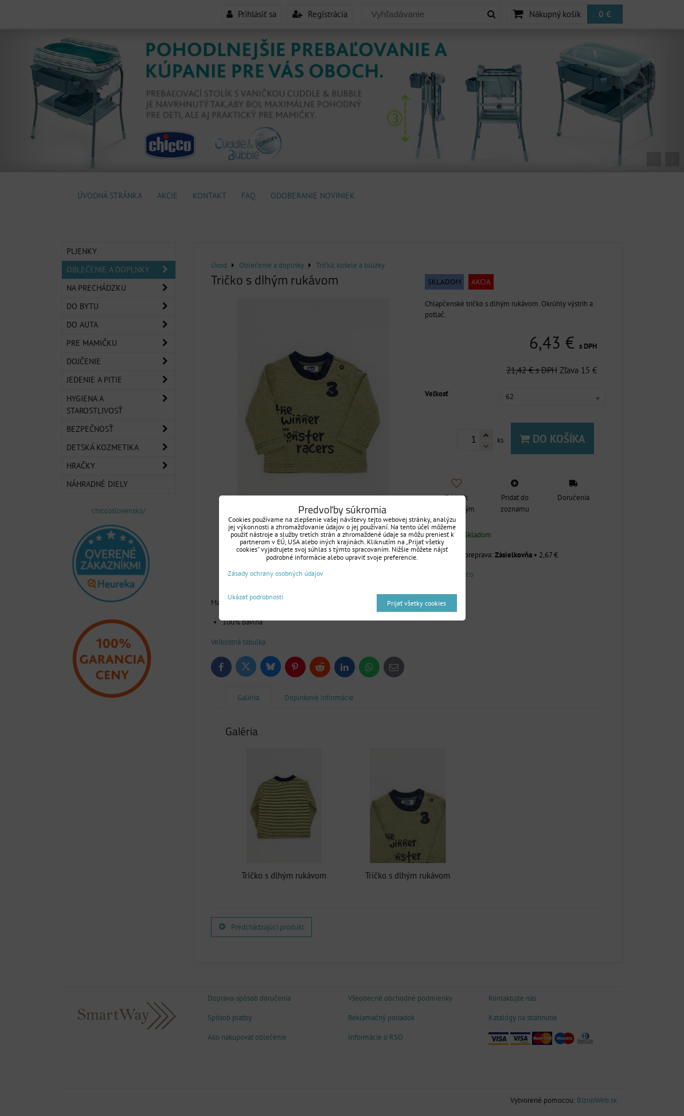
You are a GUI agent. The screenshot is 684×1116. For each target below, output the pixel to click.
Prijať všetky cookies (416, 603)
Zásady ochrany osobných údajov (275, 573)
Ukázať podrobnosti (255, 596)
